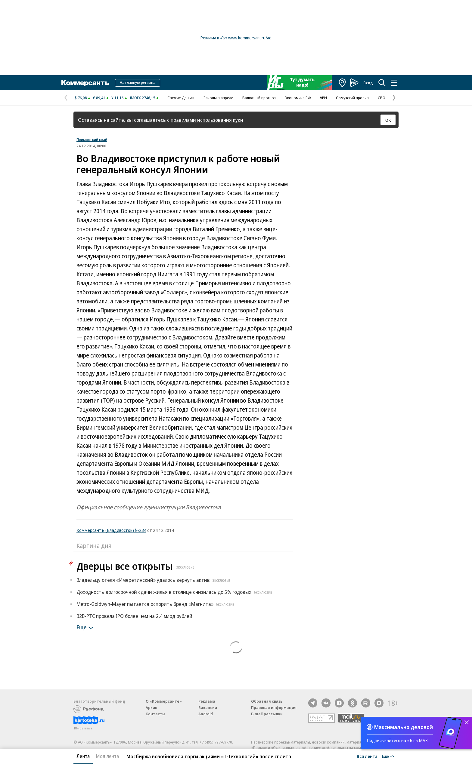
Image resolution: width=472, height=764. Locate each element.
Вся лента (367, 756)
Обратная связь (266, 701)
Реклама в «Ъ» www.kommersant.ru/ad (236, 38)
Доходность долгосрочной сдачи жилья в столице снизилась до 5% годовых (175, 591)
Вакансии (207, 707)
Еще (85, 627)
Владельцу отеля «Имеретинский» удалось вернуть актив (154, 579)
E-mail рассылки (267, 713)
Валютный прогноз (259, 97)
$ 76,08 (81, 97)
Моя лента (107, 756)
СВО (381, 97)
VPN (323, 97)
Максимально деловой (403, 727)
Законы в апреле (218, 97)
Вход (368, 82)
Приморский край (91, 139)
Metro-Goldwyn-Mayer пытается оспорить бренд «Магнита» (156, 603)
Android (205, 713)
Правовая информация (274, 707)
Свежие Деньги (180, 97)
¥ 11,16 (117, 97)
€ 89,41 (99, 97)
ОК (388, 120)
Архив (151, 707)
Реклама (206, 701)
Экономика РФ (298, 97)
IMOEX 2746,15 (142, 97)
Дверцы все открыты (136, 566)
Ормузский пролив (352, 97)
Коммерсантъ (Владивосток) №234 (111, 530)
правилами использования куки (207, 119)
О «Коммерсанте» (164, 701)
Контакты (155, 713)
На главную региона (137, 82)
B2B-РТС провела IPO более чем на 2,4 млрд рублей (134, 615)
